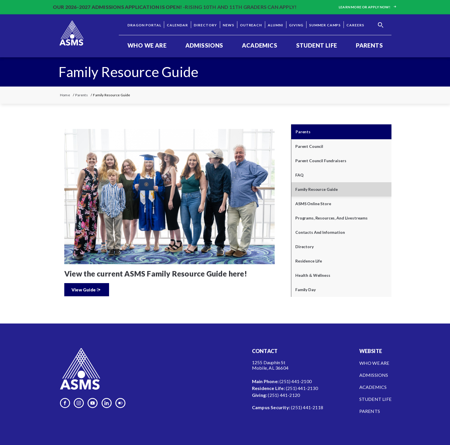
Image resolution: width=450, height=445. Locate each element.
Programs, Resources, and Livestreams (331, 217)
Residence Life (308, 260)
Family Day (305, 289)
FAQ (299, 174)
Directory (205, 25)
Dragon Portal (144, 25)
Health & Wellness (312, 275)
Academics (259, 45)
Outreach (251, 25)
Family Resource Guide (316, 189)
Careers (355, 25)
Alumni (275, 25)
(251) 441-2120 (284, 395)
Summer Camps (325, 25)
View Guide (83, 289)
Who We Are (146, 45)
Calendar (177, 25)
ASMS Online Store (313, 203)
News (228, 25)
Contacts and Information (320, 232)
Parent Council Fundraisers (320, 160)
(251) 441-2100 (296, 381)
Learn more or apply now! (368, 7)
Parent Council (309, 146)
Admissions (204, 45)
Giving (296, 25)
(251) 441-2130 (302, 388)
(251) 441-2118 (307, 407)
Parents (369, 45)
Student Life (316, 45)
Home (65, 95)
